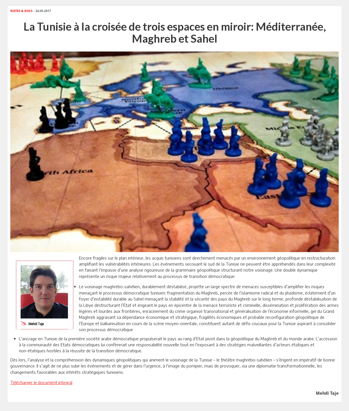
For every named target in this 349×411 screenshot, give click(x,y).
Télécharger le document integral (41, 382)
